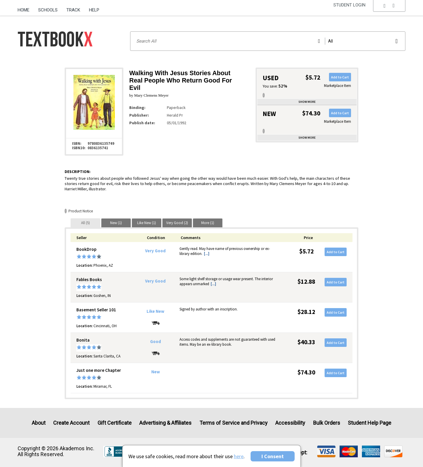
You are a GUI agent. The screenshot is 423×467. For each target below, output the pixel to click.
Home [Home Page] (23, 10)
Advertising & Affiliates (165, 423)
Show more (306, 102)
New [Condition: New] (155, 371)
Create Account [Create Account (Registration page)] (71, 423)
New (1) (116, 222)
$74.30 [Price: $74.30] (306, 372)
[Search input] (267, 41)
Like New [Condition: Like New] (155, 311)
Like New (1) (146, 222)
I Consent (272, 456)
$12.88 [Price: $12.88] (306, 281)
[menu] (389, 10)
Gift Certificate (115, 423)
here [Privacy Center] (239, 456)
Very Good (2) (177, 222)
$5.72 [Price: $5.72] (306, 251)
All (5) (85, 222)
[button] (389, 10)
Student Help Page (369, 423)
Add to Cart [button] (340, 77)
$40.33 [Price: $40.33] (306, 342)
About (39, 423)
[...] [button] (206, 253)
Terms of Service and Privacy (233, 423)
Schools (48, 10)
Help (94, 10)
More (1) (207, 222)
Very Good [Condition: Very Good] (155, 250)
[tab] (85, 222)
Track (73, 10)
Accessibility (290, 423)
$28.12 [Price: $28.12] (306, 312)
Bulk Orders (326, 423)
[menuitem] (26, 8)
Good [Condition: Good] (155, 341)
